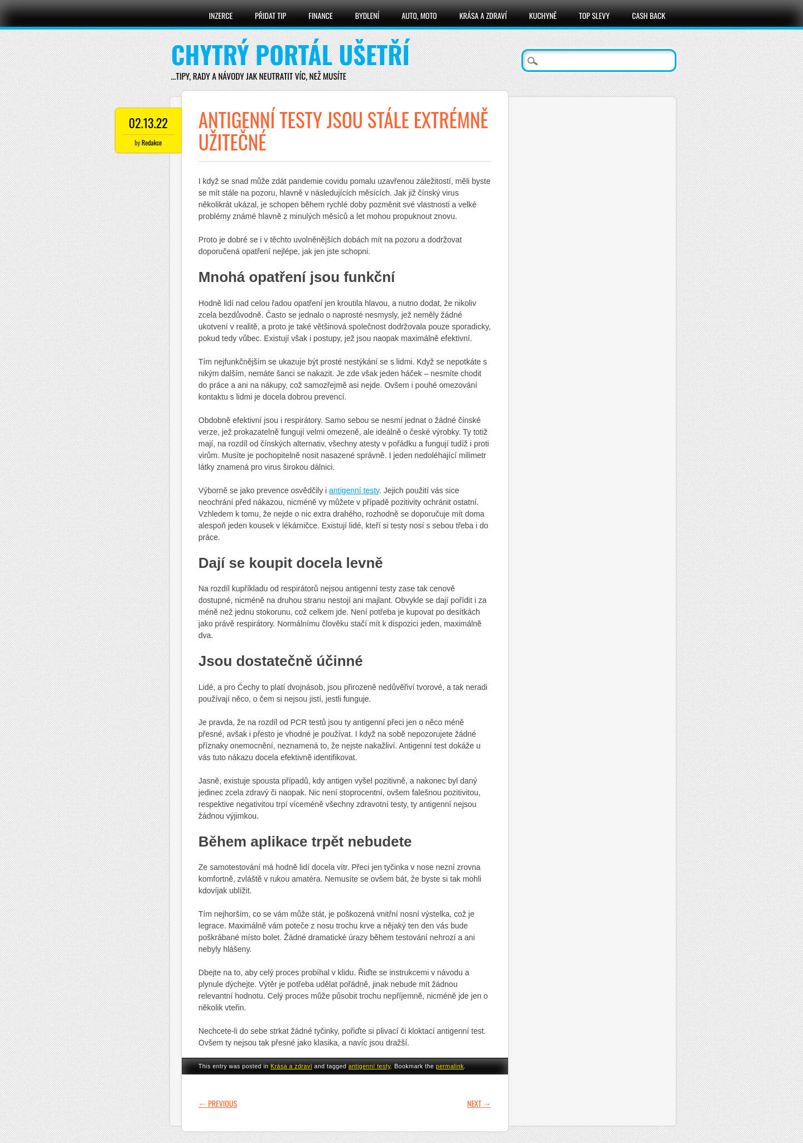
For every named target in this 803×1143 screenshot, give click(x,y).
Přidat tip (270, 15)
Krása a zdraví (483, 15)
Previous (218, 1103)
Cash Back (648, 15)
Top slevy (594, 15)
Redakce (152, 142)
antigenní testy (354, 490)
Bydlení (367, 15)
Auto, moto (419, 15)
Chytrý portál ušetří (290, 54)
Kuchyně (543, 15)
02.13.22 (148, 123)
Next (479, 1103)
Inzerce (221, 15)
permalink (450, 1066)
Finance (320, 15)
